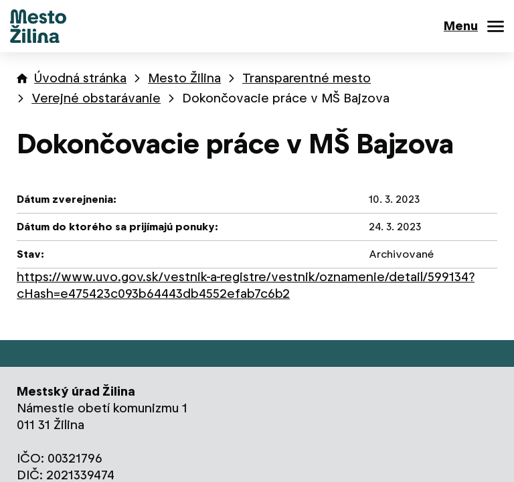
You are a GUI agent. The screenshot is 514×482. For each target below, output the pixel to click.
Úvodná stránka (80, 78)
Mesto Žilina (184, 78)
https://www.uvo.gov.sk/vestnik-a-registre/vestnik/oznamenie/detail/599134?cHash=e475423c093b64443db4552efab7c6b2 (246, 285)
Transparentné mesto (306, 78)
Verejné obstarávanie (96, 98)
